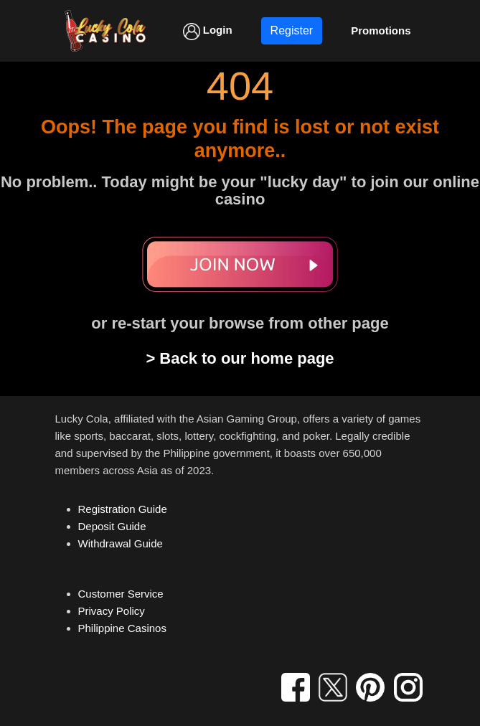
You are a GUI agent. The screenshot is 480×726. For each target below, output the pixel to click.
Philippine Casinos (122, 628)
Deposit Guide (112, 526)
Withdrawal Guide (120, 543)
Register (292, 30)
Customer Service (121, 594)
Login (207, 31)
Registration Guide (122, 509)
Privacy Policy (111, 611)
